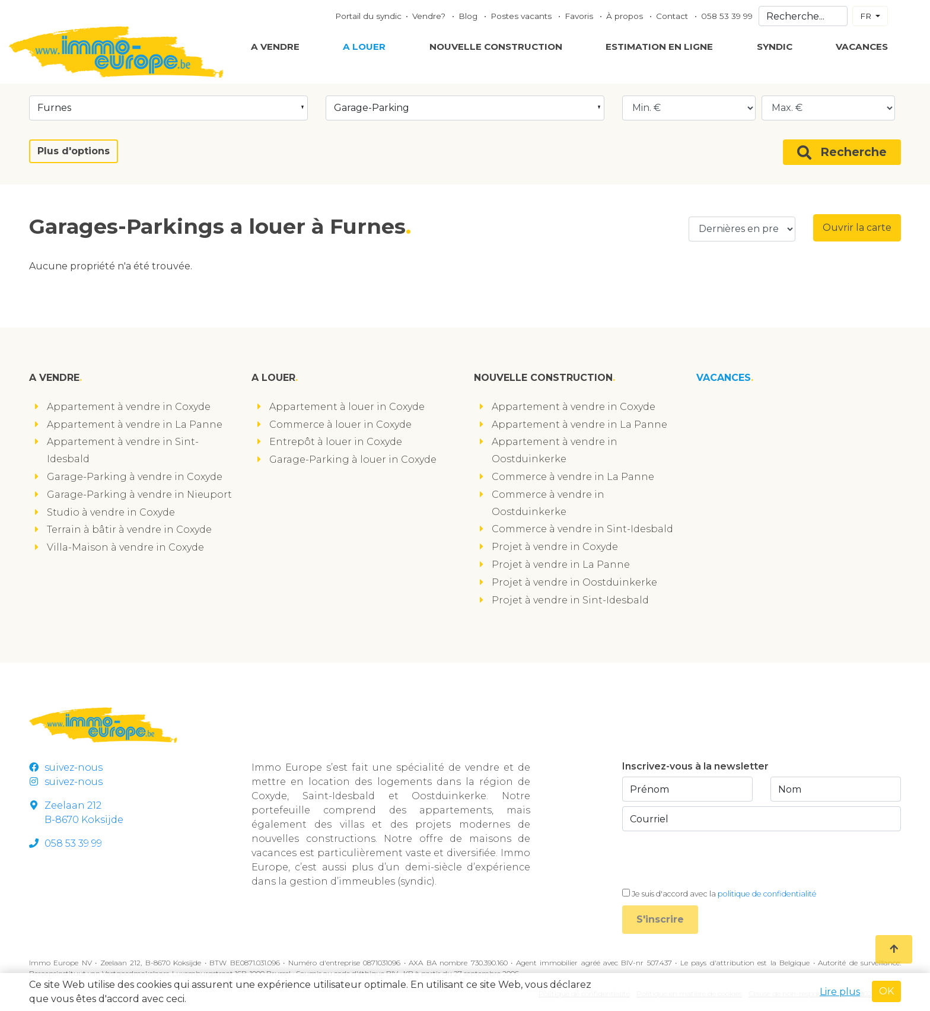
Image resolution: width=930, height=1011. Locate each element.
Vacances (862, 46)
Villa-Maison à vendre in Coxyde (125, 547)
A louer (364, 46)
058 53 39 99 (727, 16)
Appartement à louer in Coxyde (347, 406)
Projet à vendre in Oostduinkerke (574, 582)
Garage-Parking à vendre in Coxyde (134, 476)
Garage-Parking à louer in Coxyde (353, 459)
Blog (469, 16)
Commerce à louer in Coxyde (340, 424)
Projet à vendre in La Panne (561, 564)
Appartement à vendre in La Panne (134, 424)
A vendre (275, 46)
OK (886, 991)
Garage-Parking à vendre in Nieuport (139, 494)
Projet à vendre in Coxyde (555, 546)
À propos (625, 16)
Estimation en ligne (659, 46)
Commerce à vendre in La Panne (573, 476)
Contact (673, 16)
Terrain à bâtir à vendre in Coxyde (129, 529)
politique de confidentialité (767, 893)
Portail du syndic (368, 16)
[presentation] (712, 859)
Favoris (580, 16)
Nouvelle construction (495, 46)
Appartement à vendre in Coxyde (129, 406)
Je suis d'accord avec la (724, 893)
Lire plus (840, 991)
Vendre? (430, 16)
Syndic (774, 46)
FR (867, 16)
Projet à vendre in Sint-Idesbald (570, 600)
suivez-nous (66, 767)
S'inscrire (660, 919)
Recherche (842, 152)
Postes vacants (522, 16)
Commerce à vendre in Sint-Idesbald (582, 529)
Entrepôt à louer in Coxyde (335, 441)
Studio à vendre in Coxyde (111, 512)
